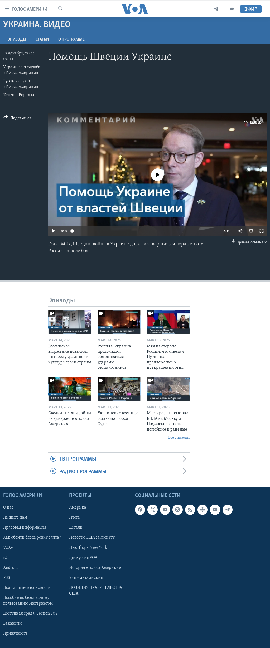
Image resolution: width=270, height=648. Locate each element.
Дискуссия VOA (83, 558)
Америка (77, 507)
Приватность (15, 633)
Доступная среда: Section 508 (30, 613)
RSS (6, 578)
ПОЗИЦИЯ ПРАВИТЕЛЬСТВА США (95, 591)
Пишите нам (15, 518)
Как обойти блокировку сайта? (32, 538)
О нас (8, 507)
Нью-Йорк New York (88, 548)
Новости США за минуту (92, 538)
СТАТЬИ (42, 39)
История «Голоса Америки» (95, 568)
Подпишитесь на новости (27, 588)
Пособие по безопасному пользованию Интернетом (28, 601)
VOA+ (8, 548)
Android (10, 568)
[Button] (17, 118)
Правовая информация (24, 528)
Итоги (75, 518)
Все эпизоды (179, 438)
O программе (71, 39)
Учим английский (86, 578)
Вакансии (12, 623)
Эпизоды (17, 39)
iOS (6, 558)
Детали (76, 528)
